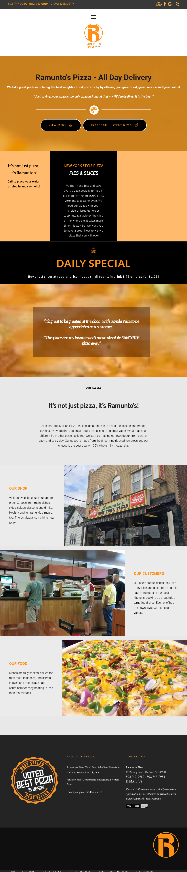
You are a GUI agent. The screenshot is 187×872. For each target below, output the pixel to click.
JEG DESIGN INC (129, 861)
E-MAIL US (134, 781)
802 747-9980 (135, 776)
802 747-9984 (156, 776)
